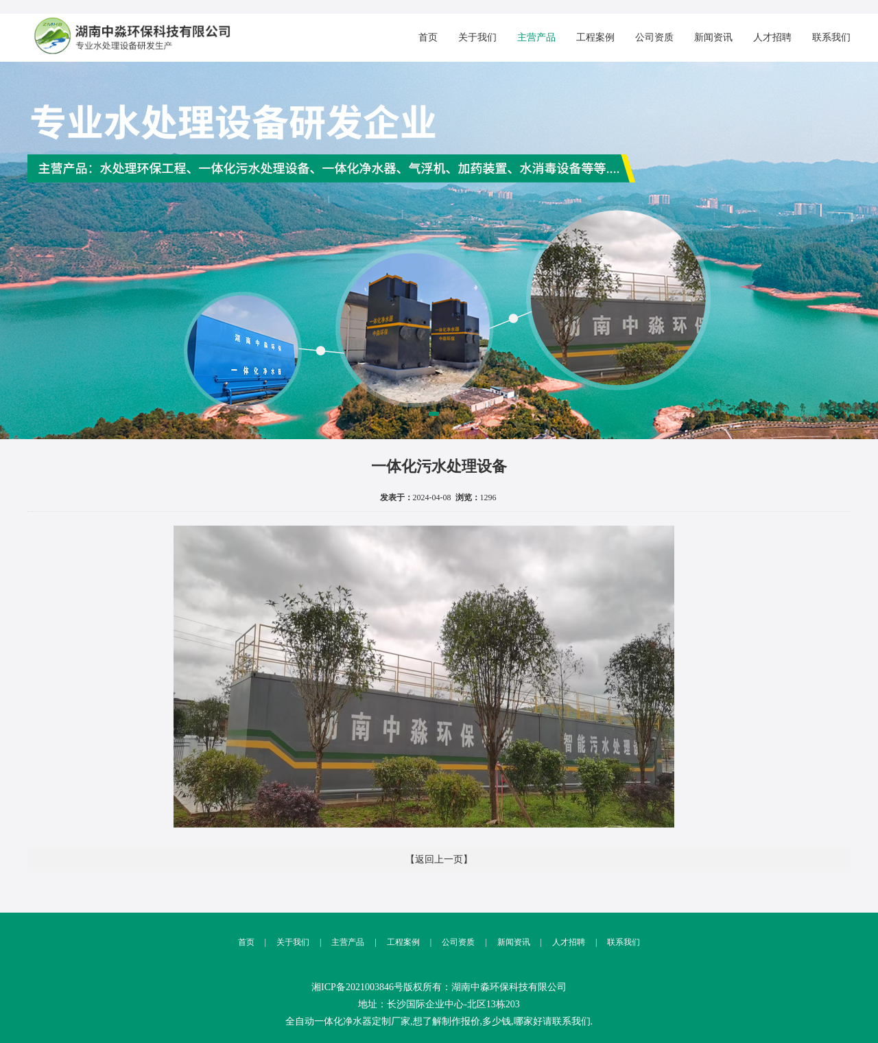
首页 (428, 37)
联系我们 (831, 37)
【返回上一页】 (439, 859)
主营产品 (536, 37)
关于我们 (477, 37)
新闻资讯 (713, 37)
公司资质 (654, 37)
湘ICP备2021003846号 (357, 987)
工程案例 (595, 37)
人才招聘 (772, 37)
